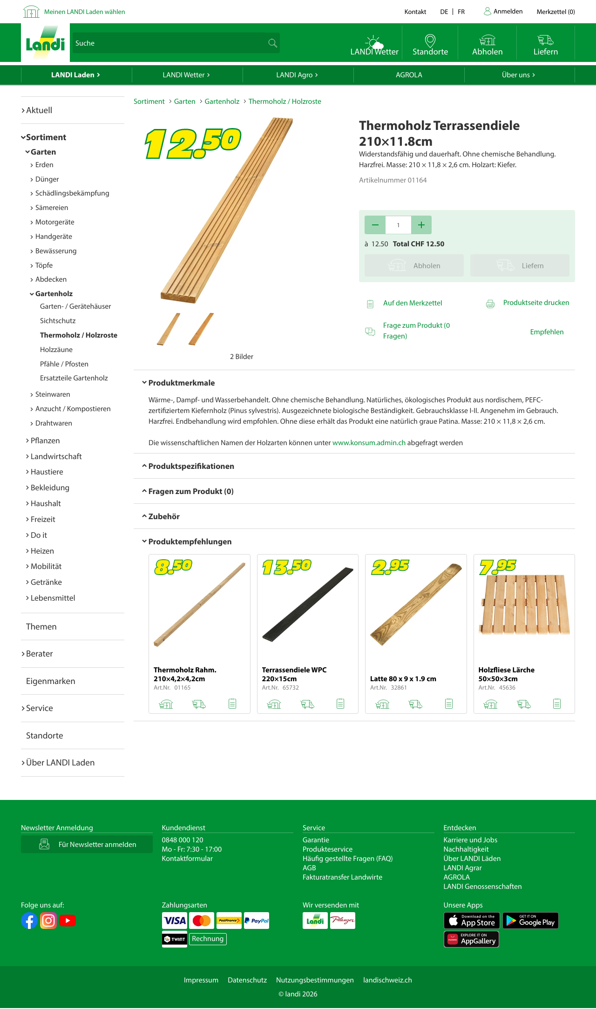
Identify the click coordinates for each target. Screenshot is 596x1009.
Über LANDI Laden (60, 762)
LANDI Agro (294, 75)
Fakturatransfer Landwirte (342, 877)
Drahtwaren (53, 423)
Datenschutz (247, 980)
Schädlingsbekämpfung (72, 193)
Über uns (516, 75)
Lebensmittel (53, 597)
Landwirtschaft (56, 456)
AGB (309, 868)
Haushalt (46, 503)
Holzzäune (56, 349)
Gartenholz (54, 293)
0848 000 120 (182, 840)
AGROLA (409, 75)
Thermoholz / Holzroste (78, 335)
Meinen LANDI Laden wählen (84, 11)
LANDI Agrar (463, 868)
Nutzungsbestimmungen (315, 980)
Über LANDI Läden (472, 858)
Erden (44, 164)
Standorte (44, 735)
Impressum (201, 980)
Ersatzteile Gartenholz (74, 378)
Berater (39, 653)
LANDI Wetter (184, 75)
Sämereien (51, 207)
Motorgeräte (54, 222)
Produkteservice (327, 849)
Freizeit (43, 519)
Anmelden (508, 11)
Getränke (46, 581)
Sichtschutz (57, 320)
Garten (43, 151)
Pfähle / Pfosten (64, 364)
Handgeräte (53, 236)
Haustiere (47, 471)
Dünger (47, 179)
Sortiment (46, 136)
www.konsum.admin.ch (369, 442)
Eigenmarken (50, 680)
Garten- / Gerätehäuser (75, 306)
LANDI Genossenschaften (483, 886)
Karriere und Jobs (471, 840)
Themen (41, 626)
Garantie (316, 840)
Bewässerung (56, 251)
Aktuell (39, 109)
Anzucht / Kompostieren (73, 408)
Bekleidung (50, 487)
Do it (39, 534)
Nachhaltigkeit (466, 849)
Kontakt (416, 11)
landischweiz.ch (387, 980)
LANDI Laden (73, 75)
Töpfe (44, 265)
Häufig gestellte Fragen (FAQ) (348, 858)
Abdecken (51, 279)
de (444, 11)
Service (39, 707)
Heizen (42, 550)
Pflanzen (45, 440)
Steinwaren (52, 394)
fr (461, 11)
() (556, 11)
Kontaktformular (187, 858)
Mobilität (46, 566)
